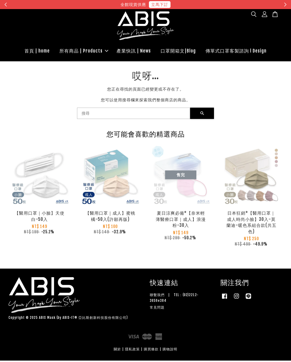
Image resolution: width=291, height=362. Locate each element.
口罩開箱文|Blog (178, 51)
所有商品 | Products (83, 51)
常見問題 (157, 308)
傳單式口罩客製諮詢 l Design (236, 51)
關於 (117, 350)
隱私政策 (132, 350)
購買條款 (151, 350)
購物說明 (170, 350)
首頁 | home (37, 51)
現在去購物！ (198, 4)
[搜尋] (133, 114)
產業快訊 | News (134, 51)
